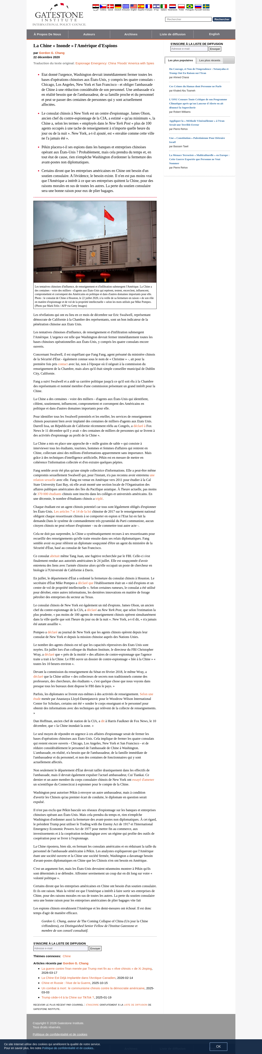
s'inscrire (92, 1004)
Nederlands (172, 10)
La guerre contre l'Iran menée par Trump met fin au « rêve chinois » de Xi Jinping (97, 968)
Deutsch (118, 10)
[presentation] (180, 60)
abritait (55, 556)
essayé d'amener (143, 780)
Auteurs (89, 34)
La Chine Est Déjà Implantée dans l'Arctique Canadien (78, 977)
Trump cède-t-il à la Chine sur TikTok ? (68, 997)
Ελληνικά (126, 10)
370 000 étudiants (49, 494)
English (134, 10)
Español (141, 10)
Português (189, 10)
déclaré (92, 610)
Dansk (110, 10)
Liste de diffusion (173, 34)
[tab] (180, 60)
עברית (156, 10)
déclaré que (86, 583)
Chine (67, 956)
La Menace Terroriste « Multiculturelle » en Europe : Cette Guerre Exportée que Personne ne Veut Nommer (199, 159)
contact (63, 364)
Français (148, 10)
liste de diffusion (135, 1004)
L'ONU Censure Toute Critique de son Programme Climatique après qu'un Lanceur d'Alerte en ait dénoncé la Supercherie (198, 103)
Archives (130, 34)
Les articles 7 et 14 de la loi (72, 511)
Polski (181, 10)
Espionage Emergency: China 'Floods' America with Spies (115, 63)
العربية (95, 10)
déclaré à (139, 426)
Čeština (103, 10)
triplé (99, 499)
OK (218, 1046)
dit (103, 721)
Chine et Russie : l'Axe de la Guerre (66, 983)
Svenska (206, 10)
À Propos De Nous (47, 34)
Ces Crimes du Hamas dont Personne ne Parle (195, 86)
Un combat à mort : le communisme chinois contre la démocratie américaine (93, 988)
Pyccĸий (198, 10)
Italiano (164, 10)
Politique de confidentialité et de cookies (60, 1034)
